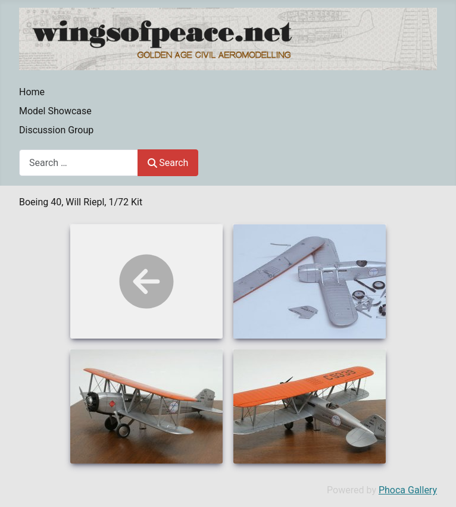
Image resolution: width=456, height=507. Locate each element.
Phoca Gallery (408, 490)
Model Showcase (55, 111)
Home (32, 92)
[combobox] (78, 162)
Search (168, 162)
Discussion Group (56, 130)
